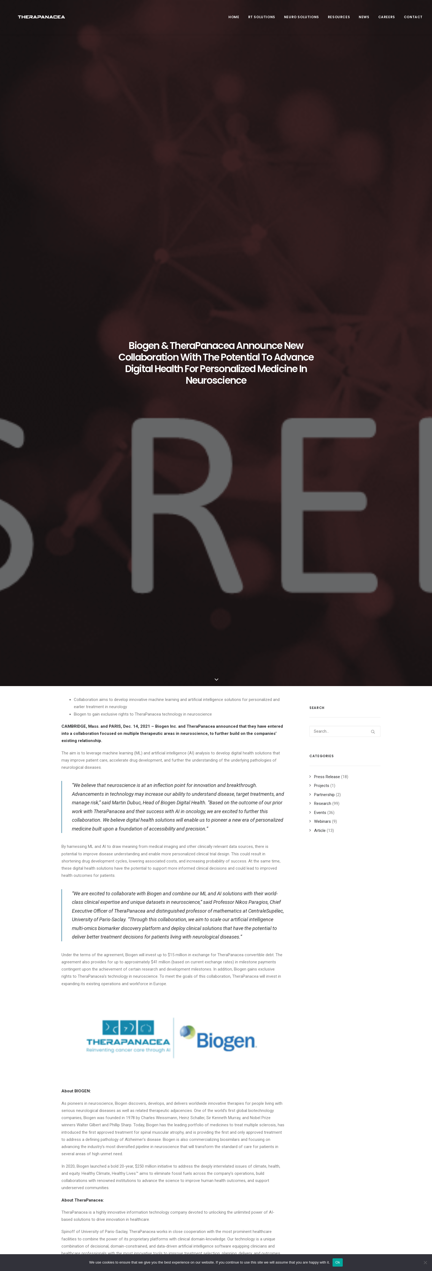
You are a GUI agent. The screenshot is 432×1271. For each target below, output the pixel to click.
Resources (339, 19)
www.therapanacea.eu (167, 820)
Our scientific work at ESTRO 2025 (93, 1026)
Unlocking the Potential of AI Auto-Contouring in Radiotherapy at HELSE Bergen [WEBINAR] (172, 1035)
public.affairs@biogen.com (85, 922)
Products (156, 1187)
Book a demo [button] (327, 1201)
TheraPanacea (201, 205)
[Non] (425, 1262)
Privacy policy (243, 1171)
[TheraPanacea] (40, 19)
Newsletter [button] (326, 1169)
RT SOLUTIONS (261, 19)
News (364, 19)
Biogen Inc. (166, 205)
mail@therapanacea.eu (82, 880)
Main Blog (216, 1116)
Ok (337, 1262)
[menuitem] (235, 20)
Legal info (240, 1163)
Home (233, 19)
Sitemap (238, 1178)
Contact (413, 19)
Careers (386, 19)
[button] (95, 991)
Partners (156, 1173)
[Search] (344, 210)
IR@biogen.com (192, 922)
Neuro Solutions (301, 19)
